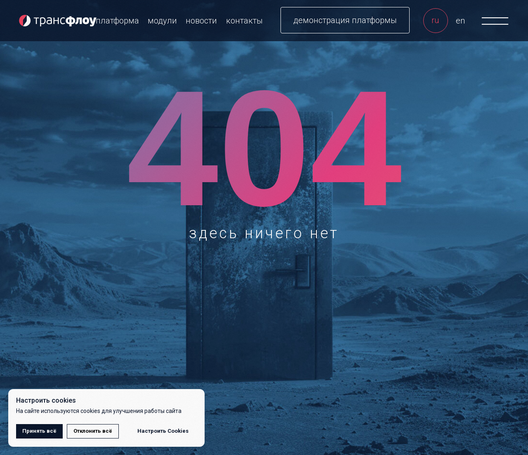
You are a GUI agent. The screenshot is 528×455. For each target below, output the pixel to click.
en (460, 21)
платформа (117, 21)
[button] (345, 20)
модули (162, 21)
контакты (244, 21)
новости (201, 21)
